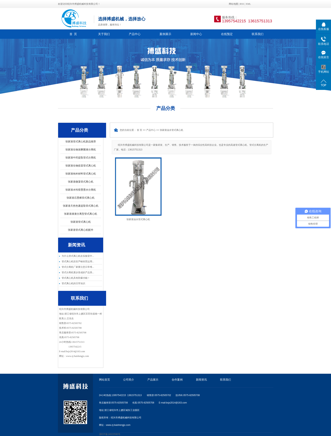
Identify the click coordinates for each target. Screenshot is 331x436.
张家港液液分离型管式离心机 (80, 213)
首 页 (73, 34)
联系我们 (257, 34)
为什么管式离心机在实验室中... (78, 256)
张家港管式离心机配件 (80, 229)
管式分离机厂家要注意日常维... (78, 267)
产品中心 (135, 34)
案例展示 (165, 34)
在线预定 (227, 34)
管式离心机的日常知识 (73, 283)
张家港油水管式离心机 (171, 130)
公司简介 (128, 379)
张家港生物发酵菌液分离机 (80, 149)
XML (248, 4)
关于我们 (104, 34)
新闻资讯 (201, 379)
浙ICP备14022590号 (109, 434)
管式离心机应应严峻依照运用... (78, 261)
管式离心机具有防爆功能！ (76, 278)
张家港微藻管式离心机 (80, 181)
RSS (242, 4)
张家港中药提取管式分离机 (80, 157)
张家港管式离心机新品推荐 (80, 141)
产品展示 (152, 379)
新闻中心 (196, 34)
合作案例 (177, 379)
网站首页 (104, 379)
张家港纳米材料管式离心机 (80, 173)
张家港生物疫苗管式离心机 (80, 165)
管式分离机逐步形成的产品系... (78, 272)
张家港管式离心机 (80, 221)
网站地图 (233, 4)
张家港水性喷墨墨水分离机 (80, 189)
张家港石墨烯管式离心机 (81, 197)
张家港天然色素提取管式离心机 (80, 205)
